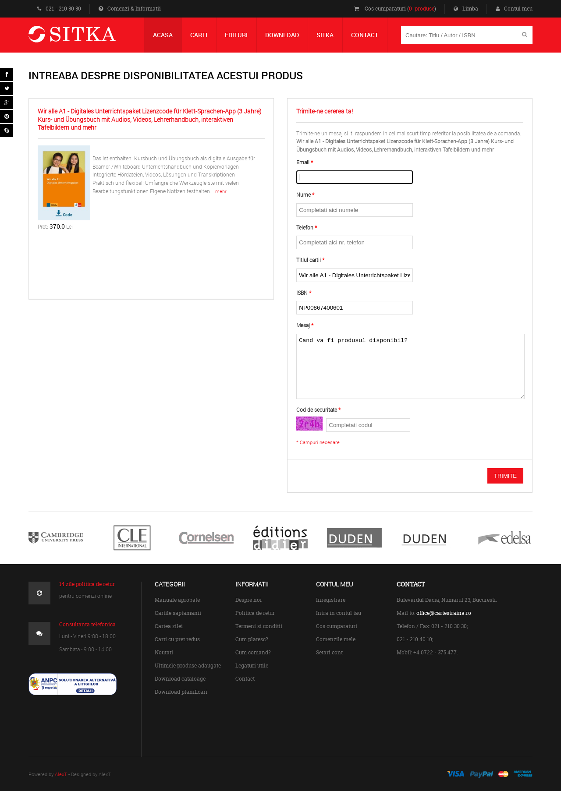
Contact (245, 678)
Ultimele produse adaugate (188, 665)
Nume (303, 195)
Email (302, 162)
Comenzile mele (335, 639)
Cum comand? (253, 652)
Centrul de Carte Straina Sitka (84, 38)
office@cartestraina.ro (443, 613)
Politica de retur (255, 613)
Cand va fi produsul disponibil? (410, 366)
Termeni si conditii (258, 626)
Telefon (304, 227)
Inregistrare (330, 600)
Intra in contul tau (338, 613)
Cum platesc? (251, 639)
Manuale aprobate (177, 600)
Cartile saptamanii (178, 613)
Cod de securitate (316, 410)
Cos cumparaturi (336, 626)
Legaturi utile (251, 665)
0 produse (421, 8)
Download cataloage (180, 678)
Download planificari (181, 692)
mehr (221, 191)
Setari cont (329, 652)
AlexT (61, 774)
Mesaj (303, 325)
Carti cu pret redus (177, 639)
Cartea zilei (169, 626)
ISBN (302, 293)
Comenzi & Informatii (130, 8)
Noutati (164, 652)
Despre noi (248, 600)
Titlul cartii (308, 260)
